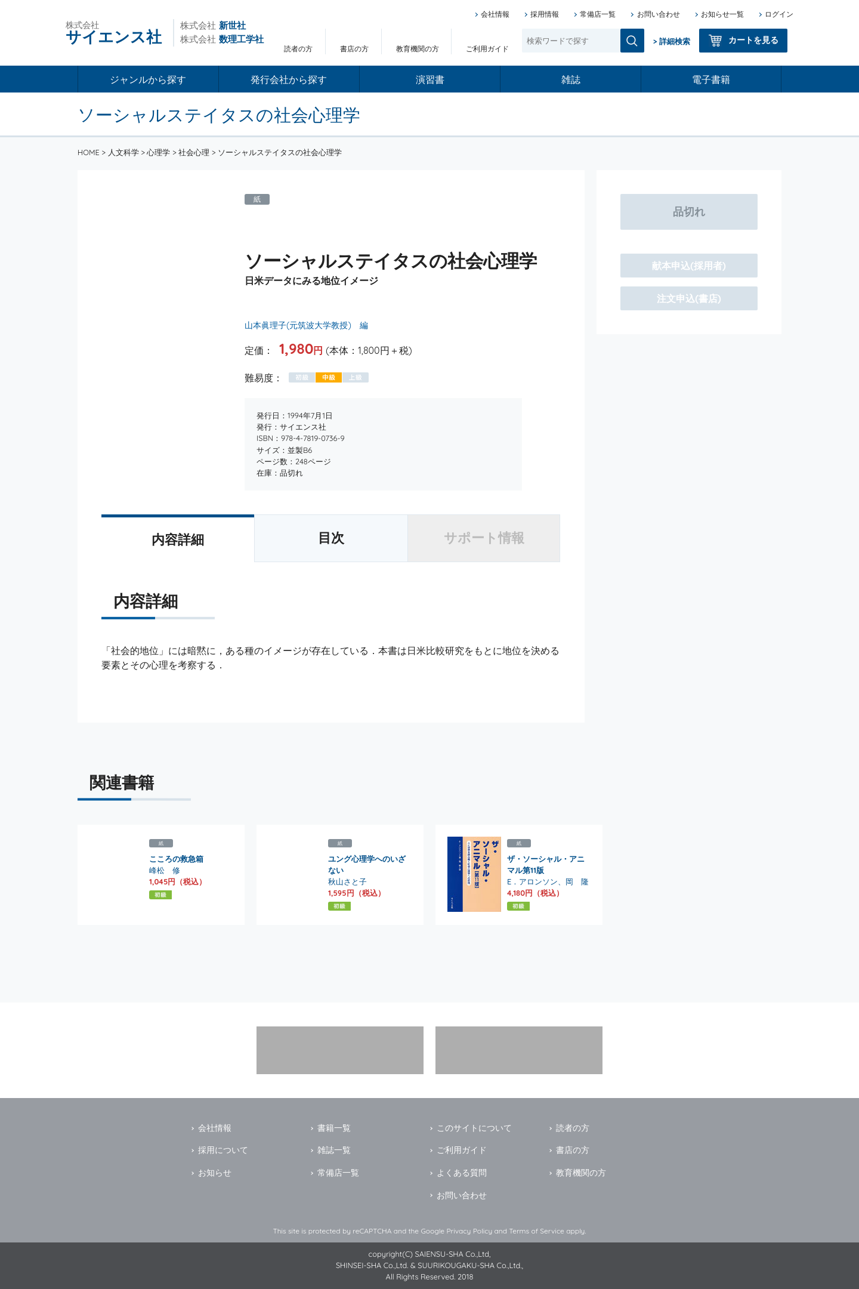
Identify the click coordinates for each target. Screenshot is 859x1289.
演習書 (430, 79)
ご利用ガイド (487, 48)
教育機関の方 (417, 48)
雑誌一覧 (334, 1150)
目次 (331, 537)
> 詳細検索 (671, 41)
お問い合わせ (658, 14)
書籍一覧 (334, 1128)
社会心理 (193, 152)
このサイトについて (474, 1128)
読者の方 (298, 48)
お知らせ (214, 1172)
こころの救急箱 (176, 859)
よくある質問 (462, 1172)
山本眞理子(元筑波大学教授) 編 (306, 325)
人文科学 (123, 152)
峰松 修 (164, 870)
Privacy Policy (469, 1230)
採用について (223, 1150)
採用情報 (544, 14)
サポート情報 (484, 537)
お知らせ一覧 (722, 14)
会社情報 (495, 14)
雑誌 (570, 79)
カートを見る (753, 40)
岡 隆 (577, 881)
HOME (89, 152)
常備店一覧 (598, 14)
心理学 (158, 152)
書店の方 (354, 48)
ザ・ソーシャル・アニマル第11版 (546, 864)
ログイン (779, 14)
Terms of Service (536, 1230)
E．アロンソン (532, 881)
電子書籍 (711, 79)
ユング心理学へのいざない (367, 864)
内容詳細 (178, 539)
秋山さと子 (347, 881)
